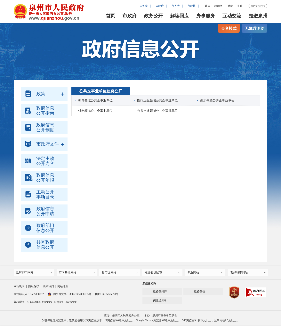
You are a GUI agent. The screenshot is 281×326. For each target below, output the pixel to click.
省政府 (160, 5)
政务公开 (153, 15)
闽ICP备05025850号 (107, 294)
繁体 (207, 5)
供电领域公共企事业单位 (95, 110)
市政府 (130, 15)
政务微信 (196, 292)
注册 (239, 5)
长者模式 (229, 28)
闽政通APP (156, 301)
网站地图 (62, 286)
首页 (110, 15)
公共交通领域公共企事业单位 (157, 110)
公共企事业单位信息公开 (100, 91)
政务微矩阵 (156, 292)
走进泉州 (258, 15)
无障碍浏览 (254, 28)
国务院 (144, 5)
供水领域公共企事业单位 (217, 100)
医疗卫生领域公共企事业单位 (157, 100)
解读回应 (179, 15)
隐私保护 (33, 286)
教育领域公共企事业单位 (95, 100)
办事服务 (205, 15)
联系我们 (48, 286)
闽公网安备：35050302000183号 (69, 294)
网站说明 (19, 286)
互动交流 (231, 15)
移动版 (218, 5)
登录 (230, 5)
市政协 (192, 5)
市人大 (176, 5)
